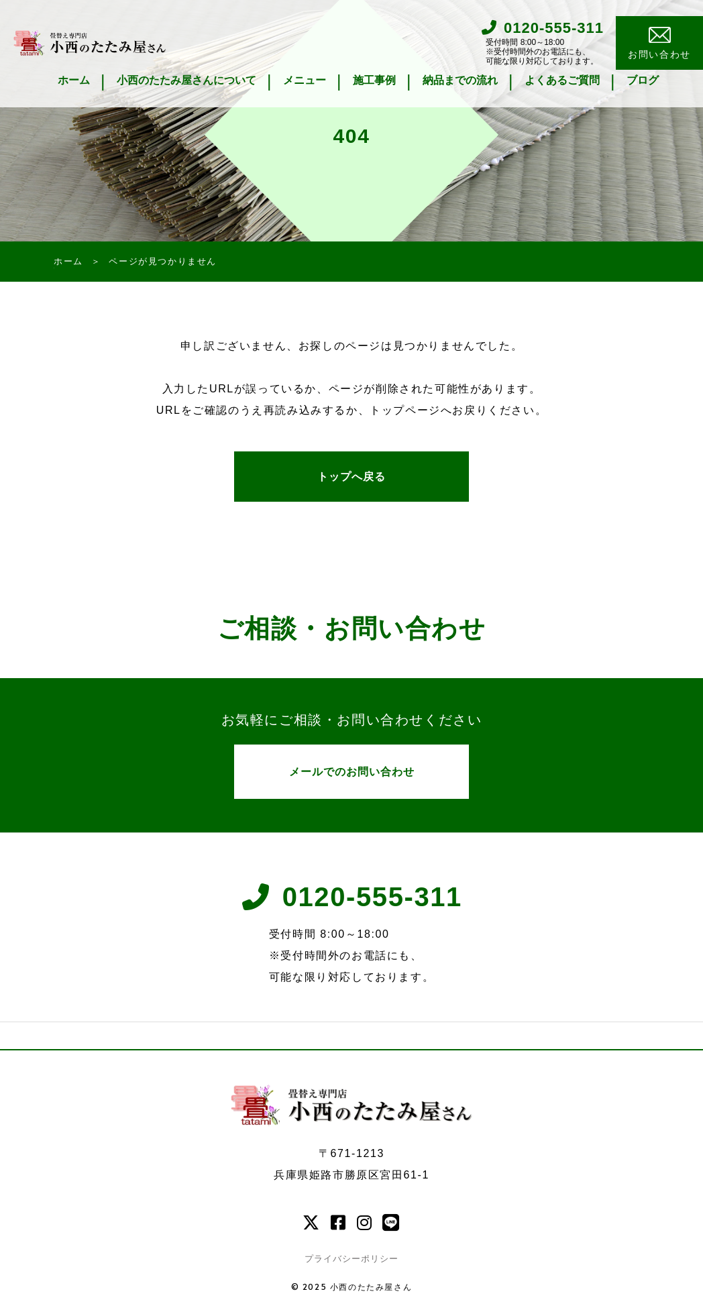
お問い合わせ (659, 44)
